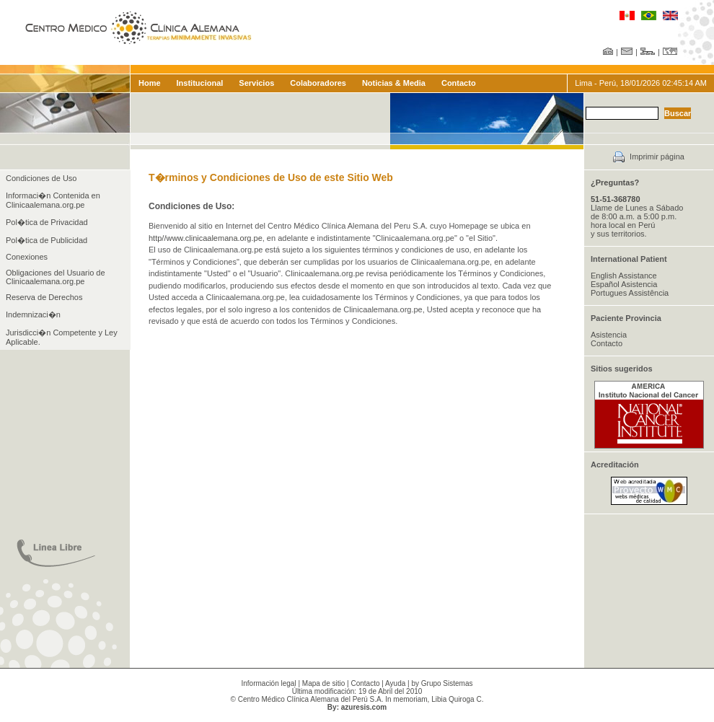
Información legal (269, 683)
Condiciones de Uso (41, 178)
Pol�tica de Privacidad (47, 222)
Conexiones (27, 256)
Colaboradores (318, 83)
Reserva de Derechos (44, 297)
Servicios (256, 83)
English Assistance (624, 275)
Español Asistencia (624, 284)
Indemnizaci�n (33, 314)
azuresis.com (364, 707)
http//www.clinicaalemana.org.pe (206, 238)
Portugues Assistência (630, 293)
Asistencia (609, 334)
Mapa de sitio (323, 683)
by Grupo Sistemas (441, 683)
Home (149, 83)
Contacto (458, 83)
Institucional (200, 83)
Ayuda (395, 683)
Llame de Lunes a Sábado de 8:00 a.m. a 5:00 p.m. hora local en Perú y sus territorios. (637, 216)
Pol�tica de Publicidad (46, 240)
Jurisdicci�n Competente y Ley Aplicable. (62, 337)
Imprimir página (657, 156)
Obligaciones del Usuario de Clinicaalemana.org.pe (55, 277)
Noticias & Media (394, 83)
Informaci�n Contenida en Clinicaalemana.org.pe (53, 200)
